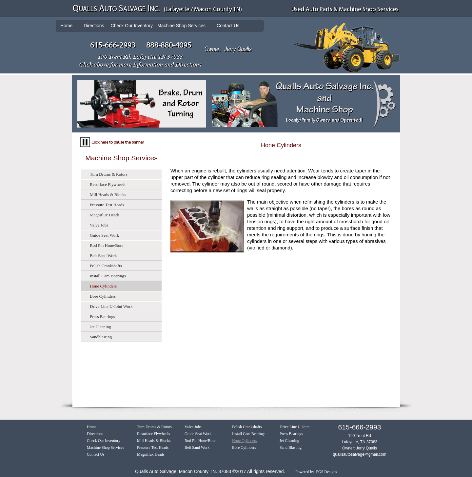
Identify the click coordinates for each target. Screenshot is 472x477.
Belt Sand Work (103, 255)
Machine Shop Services (181, 25)
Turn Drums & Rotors (109, 174)
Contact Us (228, 25)
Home (66, 25)
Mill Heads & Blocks (108, 194)
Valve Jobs (99, 225)
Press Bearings (102, 316)
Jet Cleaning (100, 326)
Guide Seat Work (104, 235)
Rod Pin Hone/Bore (107, 245)
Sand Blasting (291, 447)
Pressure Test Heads (107, 204)
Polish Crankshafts (106, 265)
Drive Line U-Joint (294, 427)
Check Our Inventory (103, 440)
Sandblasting (101, 336)
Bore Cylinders (103, 296)
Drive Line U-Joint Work (111, 306)
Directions (94, 25)
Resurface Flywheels (108, 184)
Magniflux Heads (105, 214)
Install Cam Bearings (108, 275)
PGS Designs (326, 471)
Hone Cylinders (103, 286)
